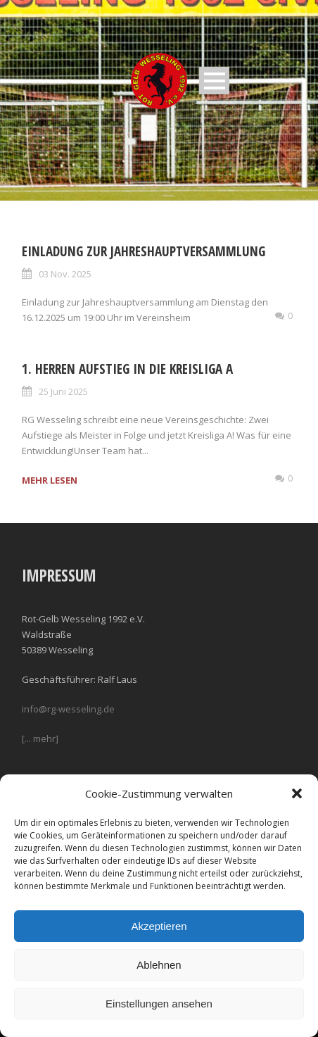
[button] (297, 793)
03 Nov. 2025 (65, 274)
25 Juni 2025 (63, 391)
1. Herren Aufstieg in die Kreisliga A (127, 369)
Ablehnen (158, 965)
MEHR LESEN (49, 480)
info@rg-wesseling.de (68, 709)
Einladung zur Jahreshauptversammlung (143, 251)
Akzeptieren (158, 926)
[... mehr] (40, 738)
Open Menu (214, 80)
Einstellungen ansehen (159, 1004)
